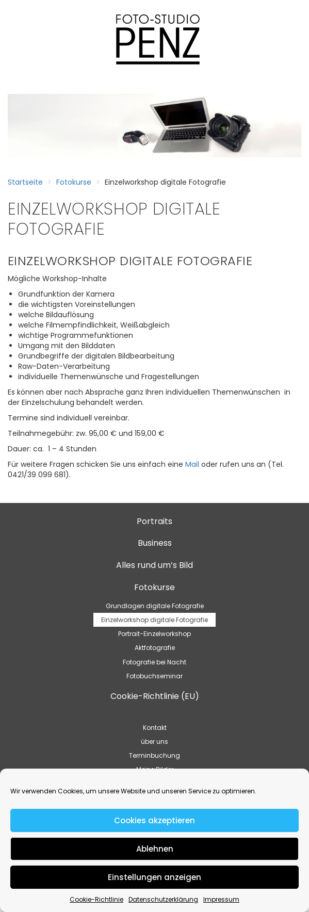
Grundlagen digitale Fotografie (155, 605)
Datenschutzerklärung (163, 899)
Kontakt (155, 727)
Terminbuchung (154, 755)
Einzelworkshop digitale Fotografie (154, 619)
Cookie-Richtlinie (96, 899)
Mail (192, 464)
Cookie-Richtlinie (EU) (154, 696)
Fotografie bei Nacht (154, 662)
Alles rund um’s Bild (154, 565)
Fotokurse (73, 182)
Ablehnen (154, 848)
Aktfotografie (155, 647)
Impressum (221, 899)
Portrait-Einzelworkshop (154, 633)
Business (155, 543)
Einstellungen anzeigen (154, 877)
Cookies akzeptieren (154, 820)
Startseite (25, 182)
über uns (154, 741)
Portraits (154, 521)
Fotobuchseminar (154, 676)
